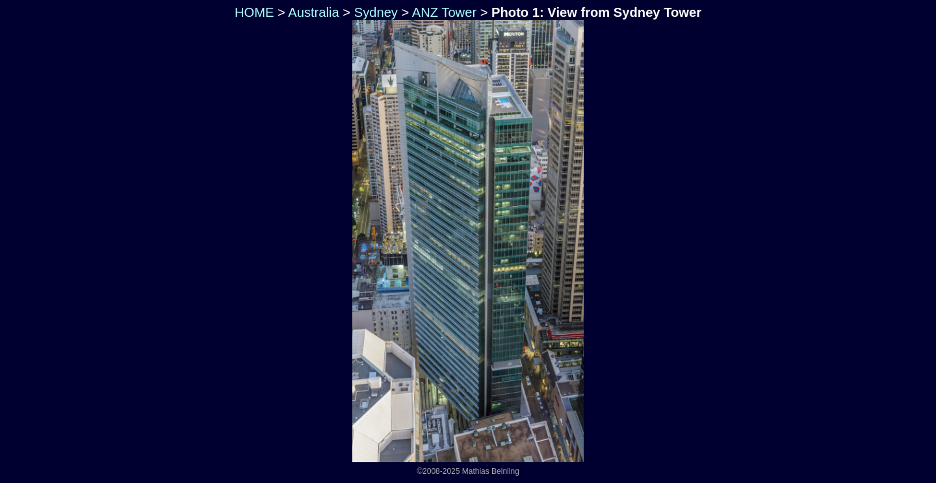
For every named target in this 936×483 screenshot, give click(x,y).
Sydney (376, 12)
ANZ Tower (444, 12)
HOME (252, 12)
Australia (313, 12)
